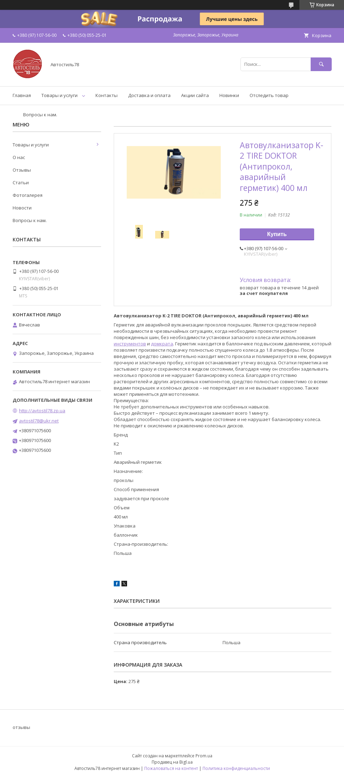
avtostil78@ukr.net (39, 421)
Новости (22, 208)
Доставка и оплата (149, 95)
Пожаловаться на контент (171, 768)
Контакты (106, 95)
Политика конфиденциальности (236, 768)
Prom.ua (204, 756)
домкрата (162, 343)
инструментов (130, 343)
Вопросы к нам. (40, 114)
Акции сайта (195, 95)
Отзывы (22, 170)
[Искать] (321, 64)
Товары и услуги (59, 95)
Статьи (21, 182)
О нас (19, 157)
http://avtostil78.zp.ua (42, 410)
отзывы (21, 727)
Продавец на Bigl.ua (172, 762)
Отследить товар (269, 95)
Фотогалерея (27, 195)
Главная (22, 95)
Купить (277, 234)
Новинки (229, 95)
